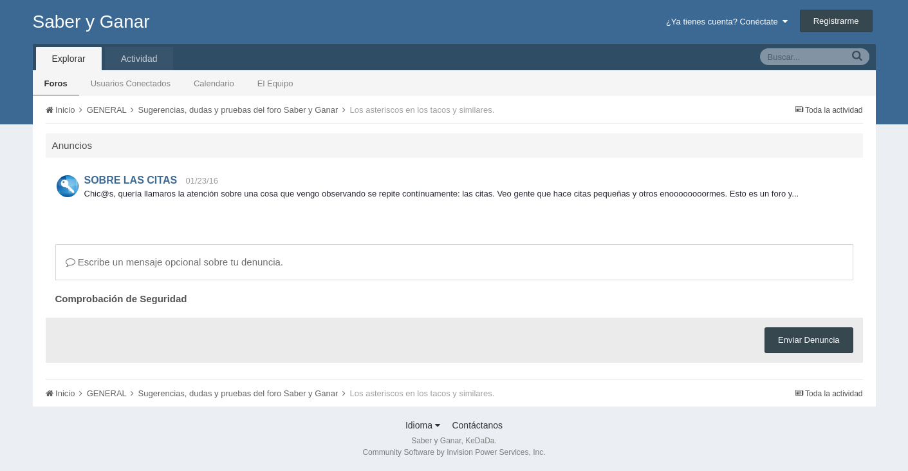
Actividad (139, 58)
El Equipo (275, 83)
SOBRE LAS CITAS (131, 180)
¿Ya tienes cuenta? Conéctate (727, 21)
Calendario (214, 83)
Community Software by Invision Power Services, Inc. (453, 452)
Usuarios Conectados (131, 83)
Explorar (69, 58)
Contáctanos (477, 425)
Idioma (422, 425)
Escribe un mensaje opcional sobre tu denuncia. (175, 261)
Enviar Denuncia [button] (808, 340)
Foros (56, 83)
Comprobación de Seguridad (121, 298)
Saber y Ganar (91, 22)
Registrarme (836, 21)
